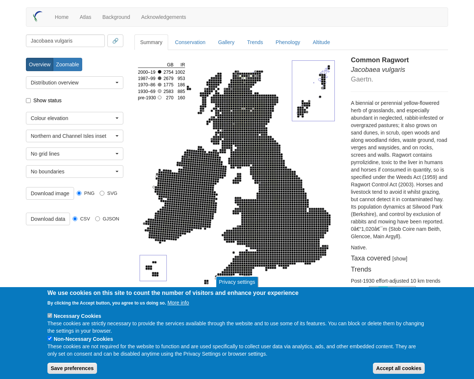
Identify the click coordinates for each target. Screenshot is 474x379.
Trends (255, 42)
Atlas (85, 17)
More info (178, 303)
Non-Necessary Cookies (83, 339)
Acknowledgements (163, 17)
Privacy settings (237, 282)
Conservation (190, 42)
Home (62, 17)
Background (116, 17)
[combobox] (65, 40)
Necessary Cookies (77, 316)
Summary (151, 42)
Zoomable (67, 64)
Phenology (288, 42)
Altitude (321, 42)
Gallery (226, 42)
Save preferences (72, 368)
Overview (39, 64)
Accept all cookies (398, 368)
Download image (50, 193)
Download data (48, 219)
